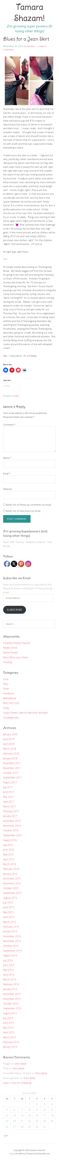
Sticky (6, 707)
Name (7, 457)
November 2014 (12, 940)
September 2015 (12, 892)
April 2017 (8, 801)
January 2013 (10, 1046)
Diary (16, 395)
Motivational (9, 698)
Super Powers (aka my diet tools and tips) (25, 712)
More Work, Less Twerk (15, 657)
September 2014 (12, 950)
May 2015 (8, 912)
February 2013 (11, 1041)
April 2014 (8, 974)
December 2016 (12, 820)
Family (12, 1153)
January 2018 (10, 758)
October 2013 (10, 1003)
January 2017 (10, 815)
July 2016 (8, 844)
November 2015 (12, 883)
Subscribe (14, 610)
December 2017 (12, 763)
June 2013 (8, 1022)
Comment (9, 424)
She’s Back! (20, 1063)
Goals (6, 688)
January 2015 (10, 931)
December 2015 (12, 878)
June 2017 (8, 791)
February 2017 (11, 811)
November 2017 (12, 767)
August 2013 (10, 1013)
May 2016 (8, 854)
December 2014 (12, 936)
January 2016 (10, 873)
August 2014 (10, 955)
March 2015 (9, 921)
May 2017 (8, 796)
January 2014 (10, 989)
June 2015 (8, 907)
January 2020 (10, 734)
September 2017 (12, 777)
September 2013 (12, 1008)
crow (5, 679)
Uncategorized (11, 717)
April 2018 (8, 743)
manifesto (8, 693)
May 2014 (8, 969)
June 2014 (8, 965)
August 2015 (10, 897)
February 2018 (11, 753)
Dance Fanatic (10, 652)
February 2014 (11, 984)
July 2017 (8, 787)
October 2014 (10, 945)
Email (7, 473)
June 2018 (8, 739)
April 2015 (8, 916)
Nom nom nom (11, 702)
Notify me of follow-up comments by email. (29, 504)
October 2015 (10, 888)
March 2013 (9, 1037)
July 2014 (8, 960)
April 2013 (8, 1032)
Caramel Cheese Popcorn (17, 642)
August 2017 (10, 782)
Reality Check (10, 647)
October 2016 (10, 830)
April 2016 (8, 859)
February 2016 (11, 868)
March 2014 (9, 979)
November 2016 (12, 825)
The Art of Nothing (21, 1082)
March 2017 (9, 806)
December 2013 (12, 993)
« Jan (5, 1135)
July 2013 (8, 1017)
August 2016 (10, 840)
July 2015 (8, 902)
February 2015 (11, 926)
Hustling (7, 662)
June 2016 (8, 849)
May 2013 (8, 1027)
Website (7, 489)
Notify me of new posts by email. (23, 510)
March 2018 (9, 748)
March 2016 (9, 864)
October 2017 (10, 772)
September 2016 (12, 835)
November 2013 (12, 998)
